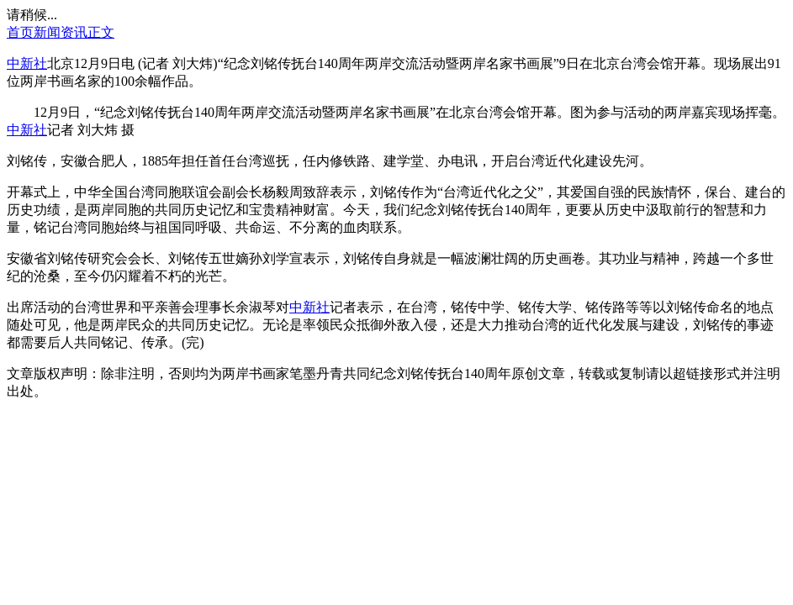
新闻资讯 (60, 32)
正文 (100, 32)
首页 (20, 32)
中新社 (27, 63)
